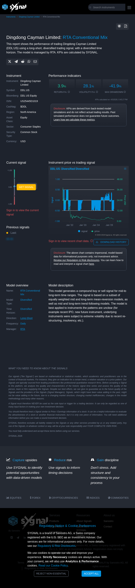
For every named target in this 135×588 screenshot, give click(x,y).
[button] (119, 26)
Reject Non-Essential (51, 573)
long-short (26, 318)
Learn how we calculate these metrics (74, 119)
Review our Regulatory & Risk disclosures (76, 260)
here (91, 263)
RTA (22, 329)
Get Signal (26, 187)
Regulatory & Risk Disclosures (56, 545)
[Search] (111, 7)
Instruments (10, 17)
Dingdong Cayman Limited (29, 17)
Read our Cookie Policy (53, 565)
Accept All (91, 573)
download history (111, 242)
